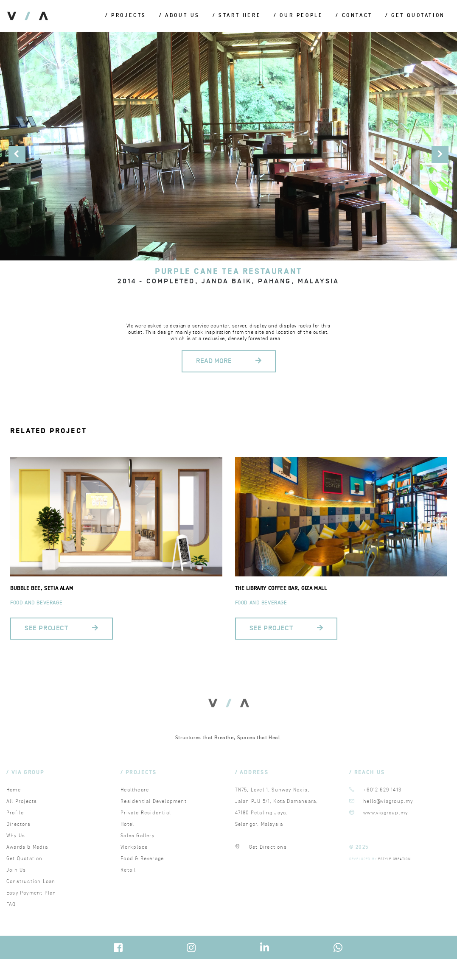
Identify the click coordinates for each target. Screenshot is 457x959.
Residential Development (154, 801)
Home (13, 790)
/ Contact (354, 16)
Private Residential (146, 813)
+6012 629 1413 (382, 790)
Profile (15, 813)
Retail (128, 870)
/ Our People (298, 16)
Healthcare (135, 790)
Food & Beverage (142, 858)
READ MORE (228, 361)
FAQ (11, 904)
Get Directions (268, 847)
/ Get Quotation (415, 16)
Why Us (15, 836)
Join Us (16, 870)
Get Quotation (24, 858)
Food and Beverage (36, 603)
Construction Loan (30, 881)
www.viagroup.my (385, 813)
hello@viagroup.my (388, 801)
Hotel (127, 824)
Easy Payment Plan (31, 893)
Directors (18, 824)
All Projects (21, 801)
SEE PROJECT (61, 628)
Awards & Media (27, 847)
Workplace (134, 847)
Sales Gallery (137, 836)
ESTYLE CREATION (394, 859)
